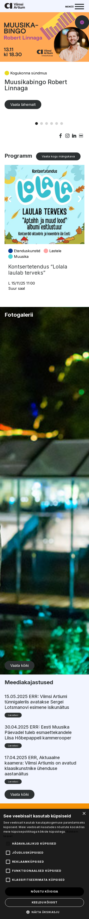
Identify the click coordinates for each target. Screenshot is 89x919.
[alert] (44, 864)
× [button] (84, 813)
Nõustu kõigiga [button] (44, 891)
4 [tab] (51, 123)
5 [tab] (56, 123)
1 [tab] (36, 123)
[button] (44, 912)
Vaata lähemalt (23, 104)
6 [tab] (61, 123)
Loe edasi (13, 715)
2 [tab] (41, 123)
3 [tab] (46, 123)
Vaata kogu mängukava (58, 156)
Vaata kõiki (19, 665)
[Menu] (74, 6)
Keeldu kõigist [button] (45, 902)
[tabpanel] (44, 65)
